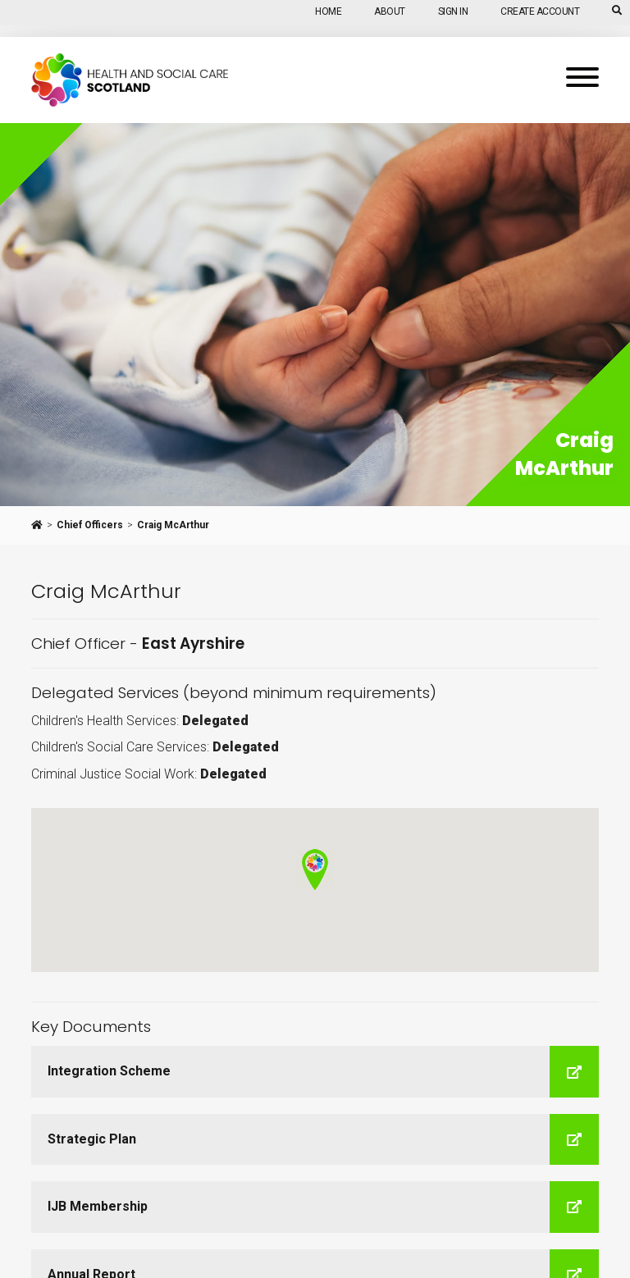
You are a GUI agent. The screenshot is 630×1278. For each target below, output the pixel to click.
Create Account (539, 11)
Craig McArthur (173, 525)
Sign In (453, 11)
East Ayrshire (193, 643)
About (389, 11)
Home (328, 11)
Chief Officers (90, 525)
